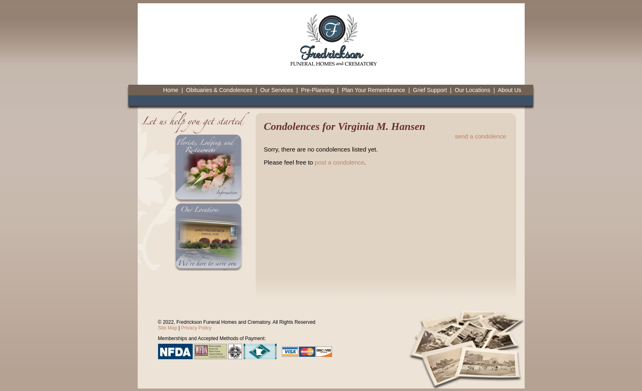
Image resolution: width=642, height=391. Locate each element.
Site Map (167, 328)
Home (170, 90)
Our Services (276, 90)
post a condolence (340, 162)
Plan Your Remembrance (373, 90)
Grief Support (430, 90)
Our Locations (472, 90)
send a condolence (480, 136)
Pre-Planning (317, 90)
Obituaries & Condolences (219, 90)
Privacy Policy (196, 328)
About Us (509, 90)
